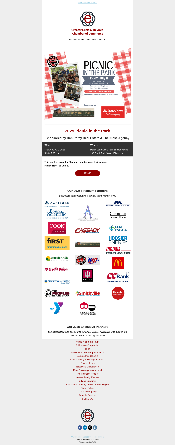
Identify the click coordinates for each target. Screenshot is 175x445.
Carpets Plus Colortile (87, 356)
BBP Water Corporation (87, 345)
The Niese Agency (88, 391)
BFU (87, 349)
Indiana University (87, 381)
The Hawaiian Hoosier (87, 374)
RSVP (87, 173)
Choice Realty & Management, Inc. (87, 359)
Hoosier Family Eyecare (87, 377)
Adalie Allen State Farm (87, 342)
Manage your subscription (93, 437)
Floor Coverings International (87, 370)
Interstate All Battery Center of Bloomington (87, 384)
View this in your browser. (87, 3)
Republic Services (87, 395)
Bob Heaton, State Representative (87, 352)
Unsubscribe (76, 437)
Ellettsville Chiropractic (87, 367)
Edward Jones (87, 363)
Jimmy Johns (87, 388)
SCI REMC (87, 399)
